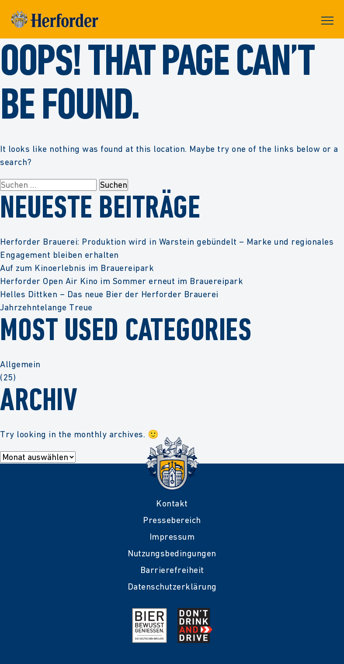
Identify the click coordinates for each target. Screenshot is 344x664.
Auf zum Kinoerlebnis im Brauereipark (77, 268)
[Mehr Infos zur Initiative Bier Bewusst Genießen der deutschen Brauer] (149, 625)
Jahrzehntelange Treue (46, 307)
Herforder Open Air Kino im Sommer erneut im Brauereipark (121, 281)
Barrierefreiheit (172, 570)
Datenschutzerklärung (172, 586)
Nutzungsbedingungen (172, 553)
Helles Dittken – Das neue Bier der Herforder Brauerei (109, 294)
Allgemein (20, 364)
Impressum (172, 536)
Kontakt (172, 503)
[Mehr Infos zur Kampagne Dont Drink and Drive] (194, 625)
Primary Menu (327, 20)
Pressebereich (172, 520)
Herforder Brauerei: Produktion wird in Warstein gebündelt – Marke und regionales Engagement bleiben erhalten (167, 248)
